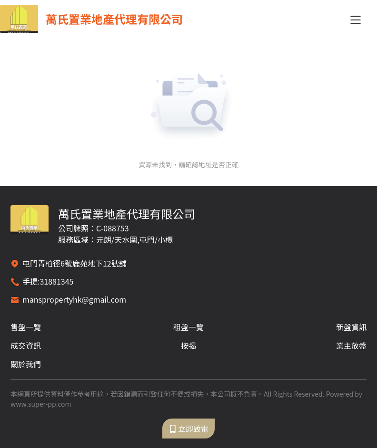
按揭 (188, 345)
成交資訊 (25, 345)
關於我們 (25, 364)
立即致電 (188, 428)
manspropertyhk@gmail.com (74, 299)
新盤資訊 (351, 327)
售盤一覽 (25, 327)
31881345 (56, 281)
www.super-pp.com (40, 404)
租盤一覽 (188, 327)
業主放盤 (351, 345)
